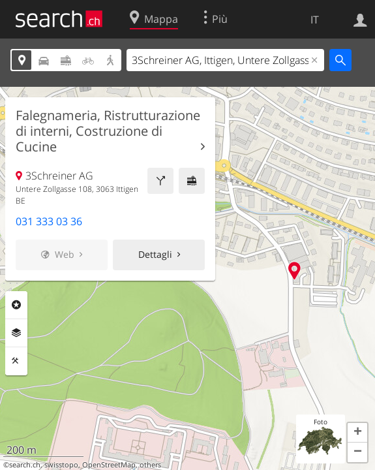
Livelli (16, 333)
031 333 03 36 (49, 221)
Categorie (16, 305)
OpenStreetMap (109, 464)
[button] (357, 433)
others (150, 464)
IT (314, 19)
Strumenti (16, 361)
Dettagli (155, 254)
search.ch (24, 464)
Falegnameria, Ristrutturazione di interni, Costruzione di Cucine (108, 131)
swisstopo (61, 464)
